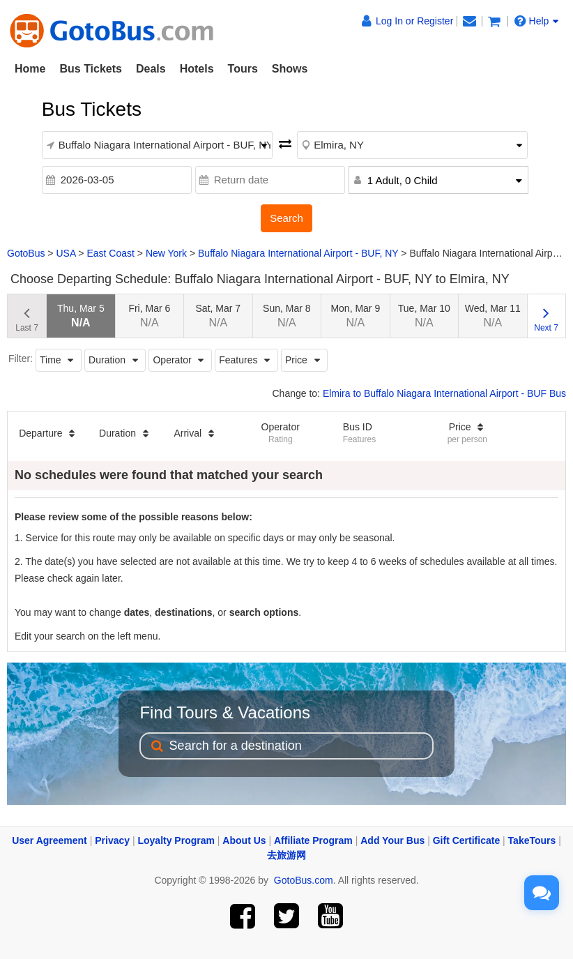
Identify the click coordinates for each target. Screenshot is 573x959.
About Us (244, 840)
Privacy (112, 840)
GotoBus (26, 253)
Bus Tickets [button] (90, 69)
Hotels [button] (197, 69)
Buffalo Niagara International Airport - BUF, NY (298, 253)
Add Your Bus (392, 840)
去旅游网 (286, 855)
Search (286, 218)
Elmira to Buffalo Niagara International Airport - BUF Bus (444, 393)
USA (65, 253)
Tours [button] (243, 69)
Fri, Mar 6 (149, 316)
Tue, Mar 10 (424, 316)
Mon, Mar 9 (355, 316)
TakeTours (532, 840)
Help (537, 21)
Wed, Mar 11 (493, 316)
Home (30, 69)
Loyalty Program (175, 840)
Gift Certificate (466, 840)
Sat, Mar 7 (218, 316)
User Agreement (49, 840)
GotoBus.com (303, 880)
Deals (151, 69)
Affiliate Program (313, 840)
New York (166, 253)
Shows (290, 69)
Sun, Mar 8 (286, 316)
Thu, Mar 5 (81, 316)
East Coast (110, 253)
